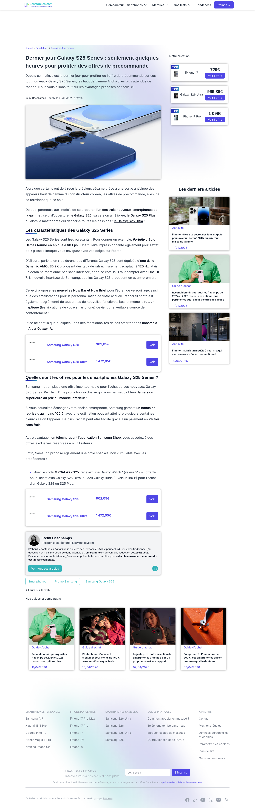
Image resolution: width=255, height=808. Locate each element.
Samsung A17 (34, 718)
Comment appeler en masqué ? (168, 718)
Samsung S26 (114, 725)
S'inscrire (181, 772)
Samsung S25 (114, 739)
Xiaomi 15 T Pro (36, 725)
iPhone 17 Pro (79, 725)
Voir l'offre (215, 75)
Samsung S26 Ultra (118, 718)
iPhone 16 (76, 747)
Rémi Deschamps (36, 97)
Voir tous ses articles (45, 568)
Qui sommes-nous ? (212, 758)
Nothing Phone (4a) (39, 747)
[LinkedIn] (155, 568)
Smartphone (42, 48)
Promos (223, 5)
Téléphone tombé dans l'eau (166, 725)
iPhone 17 (76, 732)
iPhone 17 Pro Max (82, 718)
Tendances (203, 5)
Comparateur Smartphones (126, 5)
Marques (160, 5)
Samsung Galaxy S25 (100, 581)
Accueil (29, 48)
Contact (204, 718)
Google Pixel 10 (36, 732)
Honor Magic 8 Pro (38, 739)
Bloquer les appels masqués (166, 732)
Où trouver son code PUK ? (166, 739)
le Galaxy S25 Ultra (128, 221)
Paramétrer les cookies (214, 744)
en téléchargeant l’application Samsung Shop (86, 437)
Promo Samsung (66, 581)
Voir (152, 345)
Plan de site (206, 751)
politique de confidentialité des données (182, 782)
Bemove (107, 798)
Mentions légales (210, 725)
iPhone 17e (77, 739)
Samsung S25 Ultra (118, 732)
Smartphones (37, 581)
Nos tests (182, 5)
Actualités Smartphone (62, 48)
